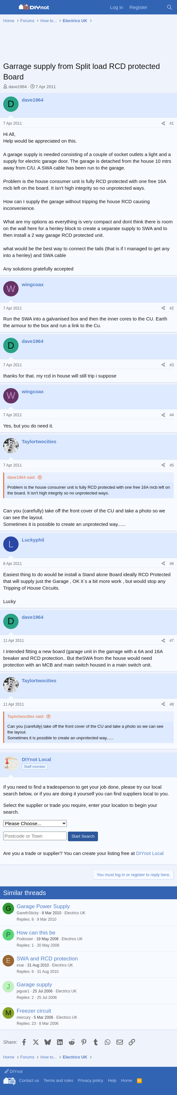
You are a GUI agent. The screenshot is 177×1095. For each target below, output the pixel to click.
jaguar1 (23, 991)
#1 (172, 123)
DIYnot (13, 1071)
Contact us (29, 1080)
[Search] (169, 7)
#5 (172, 465)
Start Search (82, 836)
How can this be (36, 933)
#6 (172, 563)
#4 (172, 415)
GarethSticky (28, 913)
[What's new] (156, 7)
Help (112, 1080)
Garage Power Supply (43, 906)
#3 (172, 365)
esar (20, 965)
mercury (23, 1017)
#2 (172, 308)
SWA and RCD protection (47, 959)
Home (126, 1080)
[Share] (163, 123)
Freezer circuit (34, 1011)
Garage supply (34, 985)
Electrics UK (74, 913)
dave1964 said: (21, 477)
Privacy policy (90, 1080)
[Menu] (8, 7)
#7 (172, 640)
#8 (172, 704)
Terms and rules (58, 1080)
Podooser (25, 939)
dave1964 (18, 86)
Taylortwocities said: (25, 716)
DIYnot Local (150, 853)
